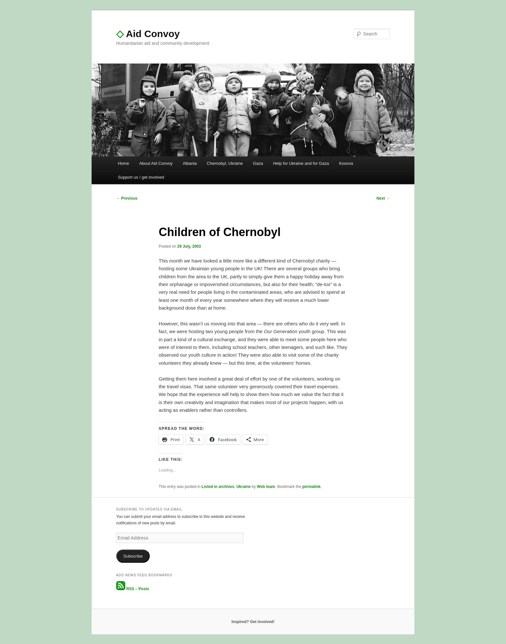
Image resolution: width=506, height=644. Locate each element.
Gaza (258, 163)
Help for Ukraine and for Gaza (301, 163)
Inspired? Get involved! (252, 621)
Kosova (346, 163)
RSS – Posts (132, 589)
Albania (190, 163)
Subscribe (133, 556)
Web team (266, 486)
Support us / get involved (141, 177)
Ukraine (244, 486)
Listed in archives (218, 486)
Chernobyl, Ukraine (225, 163)
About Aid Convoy (155, 163)
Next (383, 198)
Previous (126, 198)
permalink (311, 486)
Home (123, 163)
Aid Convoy (148, 33)
